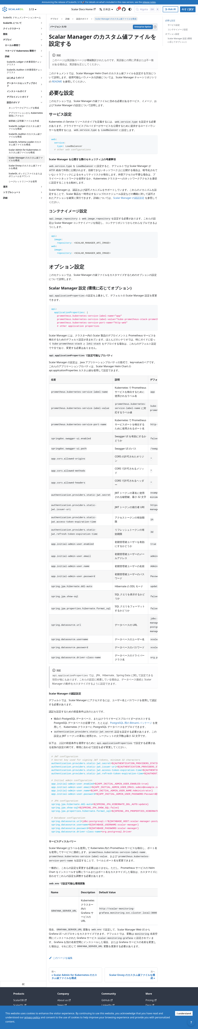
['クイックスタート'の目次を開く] (41, 28)
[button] (24, 45)
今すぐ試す (188, 9)
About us (64, 1000)
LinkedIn (107, 1005)
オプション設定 (172, 34)
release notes (149, 2)
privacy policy (32, 1017)
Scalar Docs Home (83, 9)
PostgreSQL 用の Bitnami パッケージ (131, 723)
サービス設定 (174, 25)
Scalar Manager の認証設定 (128, 198)
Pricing (151, 1000)
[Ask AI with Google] (170, 9)
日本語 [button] (104, 9)
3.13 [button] (31, 9)
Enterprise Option (142, 26)
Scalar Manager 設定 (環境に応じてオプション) (180, 40)
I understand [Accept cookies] (184, 1013)
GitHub (106, 1000)
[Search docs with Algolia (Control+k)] (147, 9)
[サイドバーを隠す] (23, 984)
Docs (150, 1005)
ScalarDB (20, 1000)
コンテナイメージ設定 (178, 29)
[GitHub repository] (123, 9)
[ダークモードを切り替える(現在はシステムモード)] (129, 9)
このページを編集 (61, 958)
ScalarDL (19, 1005)
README (57, 81)
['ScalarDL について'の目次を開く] (41, 22)
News (62, 1005)
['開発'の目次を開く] (41, 34)
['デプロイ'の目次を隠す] (41, 39)
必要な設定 (170, 20)
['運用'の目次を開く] (41, 186)
